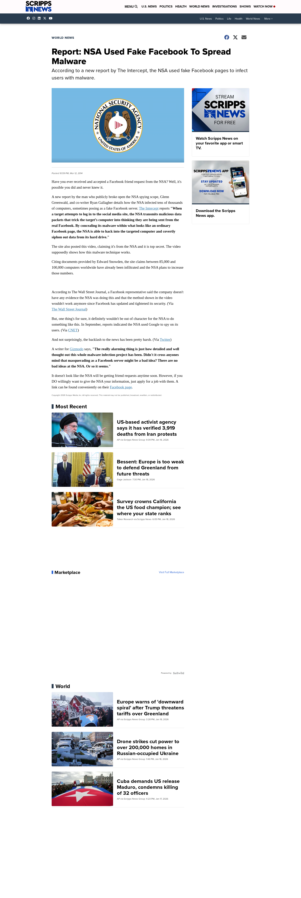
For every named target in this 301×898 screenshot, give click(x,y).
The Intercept (149, 208)
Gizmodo (76, 349)
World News (199, 6)
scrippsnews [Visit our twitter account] (45, 18)
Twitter (165, 340)
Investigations (224, 6)
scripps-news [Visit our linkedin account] (40, 18)
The (55, 309)
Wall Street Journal (72, 309)
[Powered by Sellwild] (178, 673)
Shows (245, 6)
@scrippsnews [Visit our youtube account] (51, 18)
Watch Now (264, 6)
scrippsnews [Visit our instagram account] (34, 18)
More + (268, 19)
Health (181, 6)
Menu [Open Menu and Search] (131, 6)
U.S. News (149, 6)
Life (229, 19)
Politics (166, 6)
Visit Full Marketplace (171, 572)
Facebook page (121, 387)
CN (70, 330)
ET (75, 330)
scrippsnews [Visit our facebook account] (29, 18)
